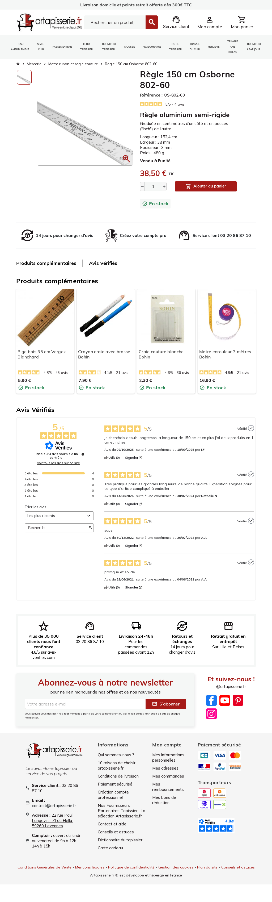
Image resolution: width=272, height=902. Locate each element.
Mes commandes (168, 776)
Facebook (211, 700)
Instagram (211, 713)
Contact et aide (113, 829)
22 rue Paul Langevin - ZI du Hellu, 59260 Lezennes (53, 821)
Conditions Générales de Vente (44, 872)
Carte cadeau (110, 853)
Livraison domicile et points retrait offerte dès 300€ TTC (136, 4)
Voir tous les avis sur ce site (58, 463)
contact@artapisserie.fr (54, 805)
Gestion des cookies (175, 872)
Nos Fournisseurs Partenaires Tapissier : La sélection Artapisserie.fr (119, 813)
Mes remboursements (168, 787)
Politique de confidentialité (131, 872)
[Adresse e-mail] (85, 704)
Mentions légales (89, 872)
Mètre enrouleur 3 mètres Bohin (225, 354)
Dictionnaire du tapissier (121, 845)
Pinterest (238, 700)
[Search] (115, 22)
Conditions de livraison (120, 776)
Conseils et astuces (116, 837)
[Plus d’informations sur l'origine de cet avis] (251, 428)
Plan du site (207, 872)
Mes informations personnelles (169, 757)
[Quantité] (153, 186)
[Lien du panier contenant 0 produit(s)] (242, 22)
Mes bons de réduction (164, 800)
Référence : (151, 95)
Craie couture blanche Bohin (161, 354)
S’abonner (166, 704)
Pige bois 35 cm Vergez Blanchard (42, 354)
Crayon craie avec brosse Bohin (104, 354)
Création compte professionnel (114, 795)
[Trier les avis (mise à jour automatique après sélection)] (59, 515)
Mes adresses (165, 768)
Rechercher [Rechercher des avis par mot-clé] (56, 528)
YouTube (224, 700)
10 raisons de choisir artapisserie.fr (118, 765)
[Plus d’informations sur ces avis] (83, 454)
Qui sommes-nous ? (117, 755)
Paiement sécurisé (116, 784)
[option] (24, 77)
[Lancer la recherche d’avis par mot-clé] (90, 528)
